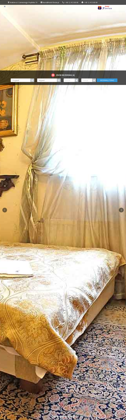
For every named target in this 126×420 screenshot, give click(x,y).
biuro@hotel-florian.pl (51, 2)
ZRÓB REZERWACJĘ (63, 75)
